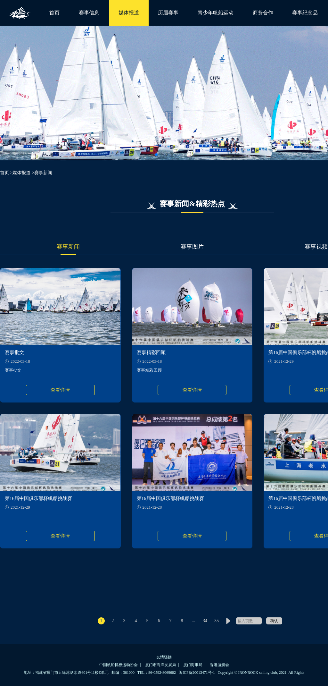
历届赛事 (168, 12)
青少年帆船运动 (216, 12)
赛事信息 (89, 12)
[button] (156, 154)
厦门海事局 (192, 665)
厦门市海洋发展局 (160, 665)
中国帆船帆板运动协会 (118, 665)
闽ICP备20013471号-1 (197, 672)
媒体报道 (129, 12)
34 (205, 620)
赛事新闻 (68, 246)
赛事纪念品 (305, 12)
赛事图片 (192, 246)
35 (216, 620)
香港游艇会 (219, 665)
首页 (54, 12)
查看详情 (60, 390)
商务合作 (263, 12)
